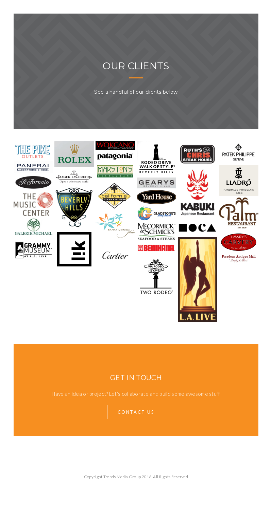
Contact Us (136, 412)
